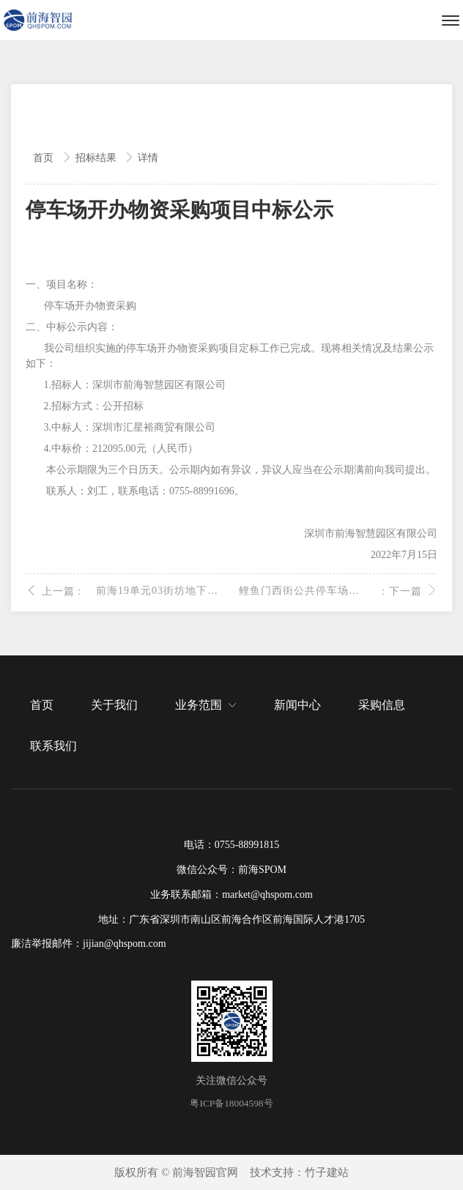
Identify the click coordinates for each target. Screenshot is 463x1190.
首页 (44, 157)
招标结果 (97, 157)
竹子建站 (327, 1172)
